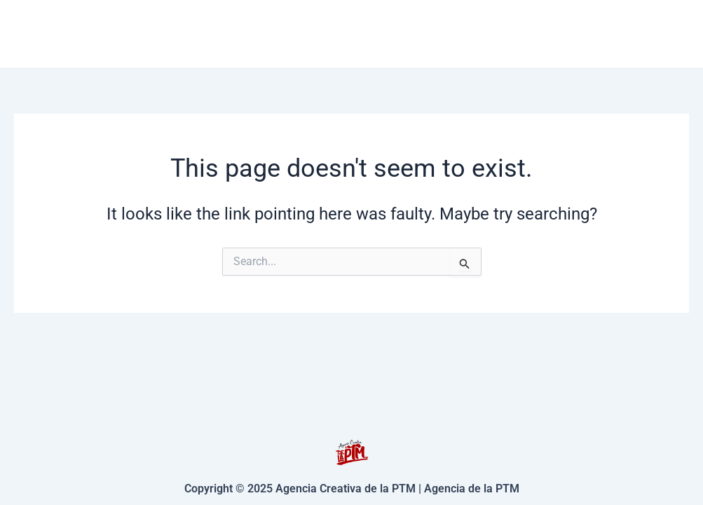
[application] (429, 34)
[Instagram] (682, 34)
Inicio (305, 33)
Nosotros (594, 33)
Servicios (396, 34)
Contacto (499, 33)
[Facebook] (661, 34)
